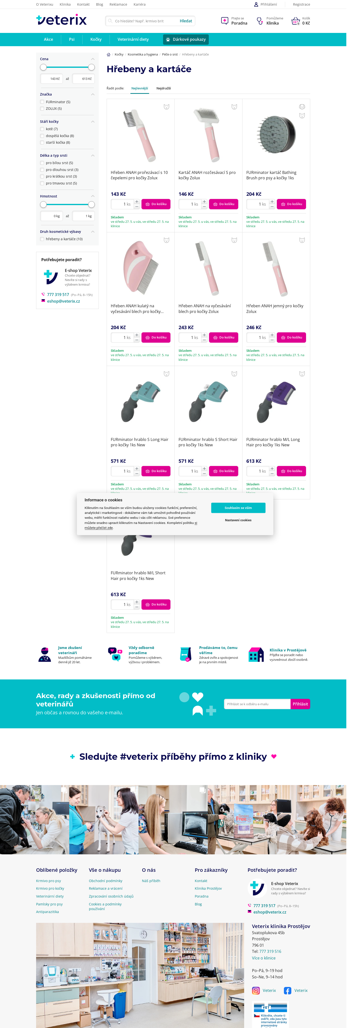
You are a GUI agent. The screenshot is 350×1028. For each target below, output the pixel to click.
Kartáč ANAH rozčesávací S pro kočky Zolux (207, 175)
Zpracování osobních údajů (111, 896)
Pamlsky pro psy (49, 904)
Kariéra (140, 4)
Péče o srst (170, 54)
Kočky (119, 54)
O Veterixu (44, 4)
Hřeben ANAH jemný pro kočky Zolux (274, 308)
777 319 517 (55, 290)
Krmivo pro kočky (50, 888)
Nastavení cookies (238, 520)
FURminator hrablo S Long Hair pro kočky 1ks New (139, 442)
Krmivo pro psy (48, 880)
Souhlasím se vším (238, 508)
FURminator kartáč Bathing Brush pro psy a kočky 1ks (271, 175)
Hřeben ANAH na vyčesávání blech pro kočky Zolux (205, 308)
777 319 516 (270, 951)
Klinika (65, 4)
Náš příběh (151, 880)
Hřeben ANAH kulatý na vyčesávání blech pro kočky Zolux (136, 308)
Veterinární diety (50, 896)
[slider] (43, 66)
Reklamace (118, 4)
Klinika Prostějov (208, 888)
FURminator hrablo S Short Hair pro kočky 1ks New (208, 442)
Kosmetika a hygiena (143, 54)
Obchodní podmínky (105, 880)
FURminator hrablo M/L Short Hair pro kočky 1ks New (138, 575)
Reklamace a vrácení (106, 888)
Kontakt (83, 4)
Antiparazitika (47, 911)
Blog (99, 4)
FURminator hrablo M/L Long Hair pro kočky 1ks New (273, 442)
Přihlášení (265, 4)
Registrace (301, 4)
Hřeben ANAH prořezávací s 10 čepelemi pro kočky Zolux (139, 175)
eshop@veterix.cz (60, 297)
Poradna (202, 896)
